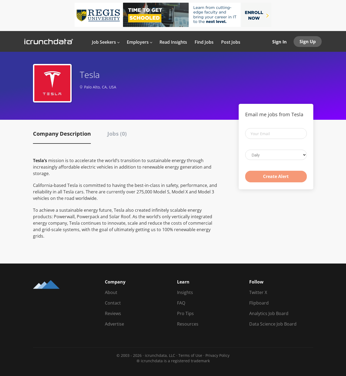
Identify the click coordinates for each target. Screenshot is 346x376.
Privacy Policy (217, 355)
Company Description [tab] (62, 133)
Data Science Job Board (273, 324)
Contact (113, 303)
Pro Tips (185, 313)
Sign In (279, 42)
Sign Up (308, 42)
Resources (187, 324)
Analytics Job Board (268, 313)
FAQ (181, 303)
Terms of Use (190, 355)
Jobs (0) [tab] (117, 133)
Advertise (114, 324)
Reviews (113, 313)
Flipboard (259, 303)
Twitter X (258, 292)
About (111, 292)
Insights (185, 292)
